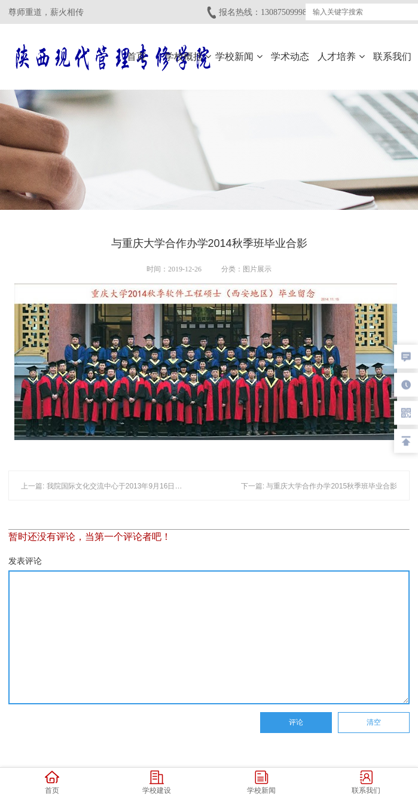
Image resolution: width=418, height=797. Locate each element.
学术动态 (290, 56)
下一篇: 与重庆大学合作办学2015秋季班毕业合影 (319, 343)
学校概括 (187, 56)
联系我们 (392, 56)
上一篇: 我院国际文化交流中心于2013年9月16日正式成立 (112, 343)
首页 (136, 56)
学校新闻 (238, 56)
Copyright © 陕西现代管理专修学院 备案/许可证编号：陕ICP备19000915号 (209, 747)
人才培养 (341, 56)
